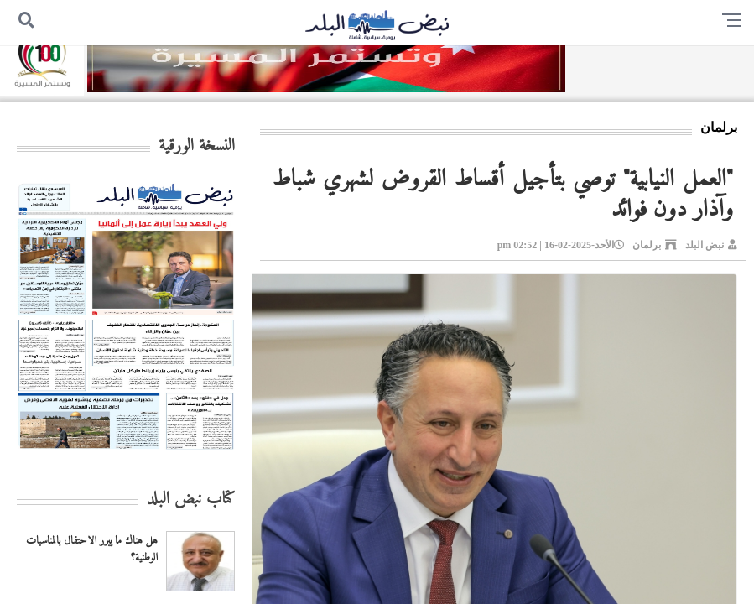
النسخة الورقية (197, 146)
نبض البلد (704, 245)
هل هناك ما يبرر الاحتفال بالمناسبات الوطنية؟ (92, 549)
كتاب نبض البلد (191, 499)
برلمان (646, 245)
